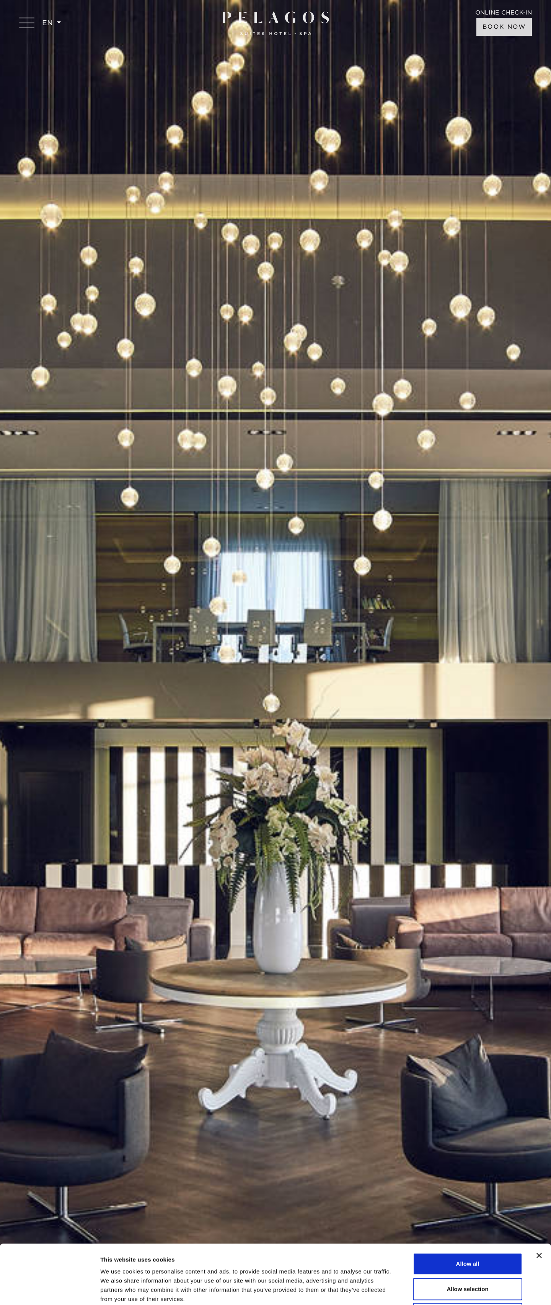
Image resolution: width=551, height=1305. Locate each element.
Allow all (467, 1204)
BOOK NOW (504, 26)
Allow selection (467, 1230)
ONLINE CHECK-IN (503, 13)
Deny (468, 1254)
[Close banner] (539, 1196)
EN (48, 23)
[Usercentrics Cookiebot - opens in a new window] (49, 1290)
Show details (401, 1290)
